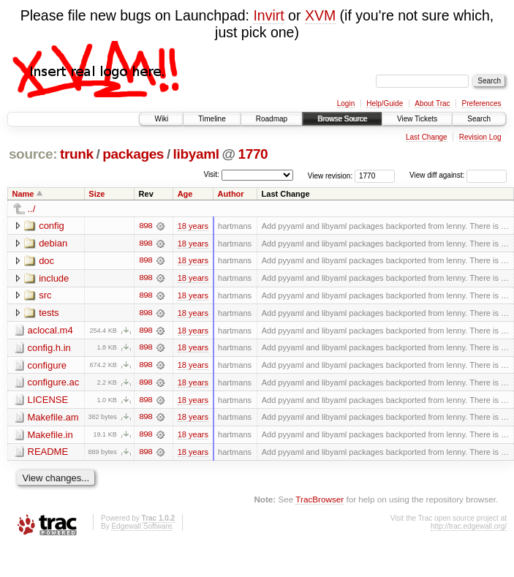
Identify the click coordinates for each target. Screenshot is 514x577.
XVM (320, 15)
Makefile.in (50, 436)
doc (46, 260)
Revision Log (480, 137)
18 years (193, 226)
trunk (77, 154)
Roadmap (271, 119)
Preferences (482, 103)
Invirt (268, 15)
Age (185, 193)
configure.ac (54, 383)
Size (96, 193)
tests (48, 313)
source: (33, 154)
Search (479, 119)
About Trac (432, 103)
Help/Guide (384, 103)
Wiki (161, 119)
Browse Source (342, 119)
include (54, 278)
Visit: (211, 174)
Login (346, 103)
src (45, 295)
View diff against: (458, 175)
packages (133, 154)
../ (32, 208)
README (48, 453)
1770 (253, 154)
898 (145, 226)
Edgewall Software (141, 528)
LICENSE (48, 401)
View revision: (330, 175)
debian (53, 243)
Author (231, 193)
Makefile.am (53, 418)
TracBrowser (319, 501)
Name (23, 193)
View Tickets (417, 119)
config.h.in (49, 348)
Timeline (211, 119)
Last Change (426, 137)
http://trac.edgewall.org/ (469, 528)
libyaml (196, 154)
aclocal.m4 (50, 330)
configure (47, 366)
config (51, 225)
